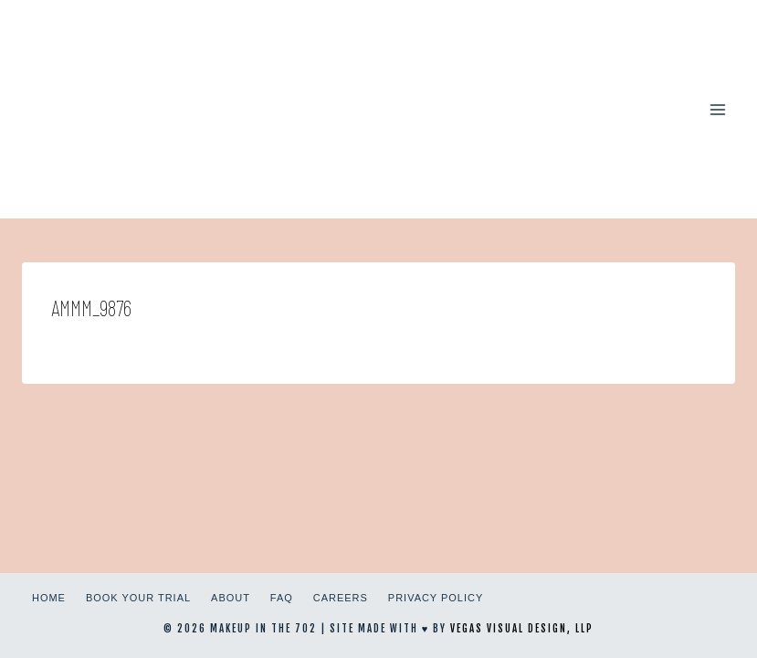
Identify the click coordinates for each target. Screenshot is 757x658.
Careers (340, 597)
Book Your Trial (138, 597)
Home (49, 597)
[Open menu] (717, 109)
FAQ (281, 597)
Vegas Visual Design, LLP (522, 628)
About (230, 597)
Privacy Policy (435, 597)
